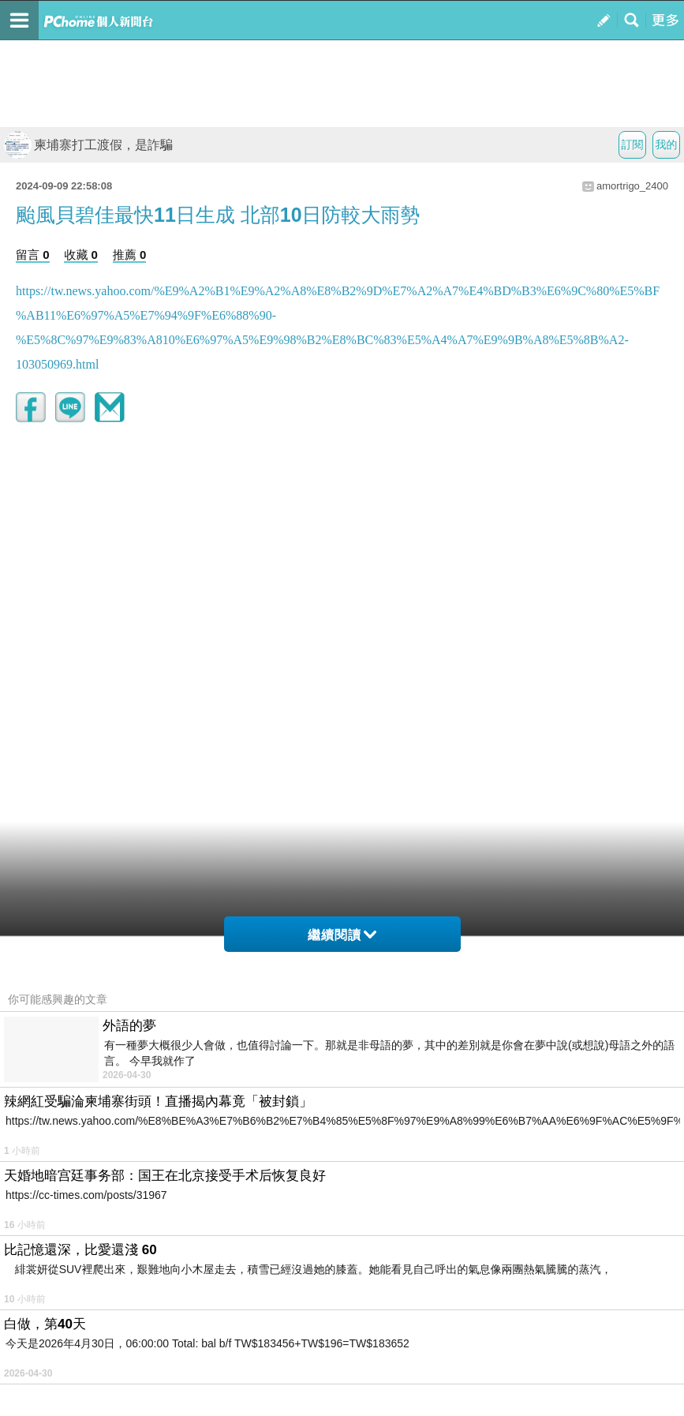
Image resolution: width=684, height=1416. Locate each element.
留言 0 (33, 254)
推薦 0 (130, 254)
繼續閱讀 (342, 935)
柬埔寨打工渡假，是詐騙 (88, 145)
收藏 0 (81, 254)
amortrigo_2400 (632, 186)
